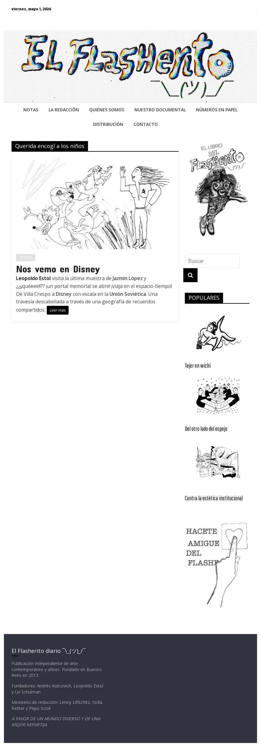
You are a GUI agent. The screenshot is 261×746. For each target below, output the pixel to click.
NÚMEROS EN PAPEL (217, 110)
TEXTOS (25, 257)
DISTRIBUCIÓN (108, 124)
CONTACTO (146, 124)
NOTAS (30, 110)
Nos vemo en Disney (58, 268)
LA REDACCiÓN (64, 110)
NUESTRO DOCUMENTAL (160, 110)
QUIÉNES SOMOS (106, 110)
